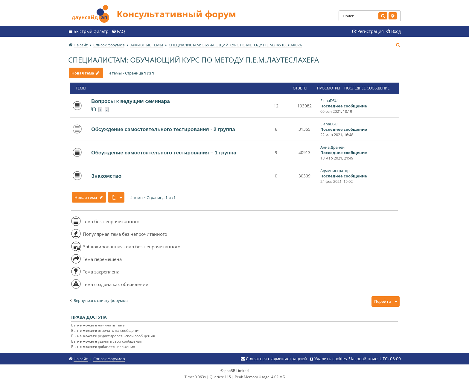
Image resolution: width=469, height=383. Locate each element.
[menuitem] (118, 31)
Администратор (335, 170)
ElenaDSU (328, 100)
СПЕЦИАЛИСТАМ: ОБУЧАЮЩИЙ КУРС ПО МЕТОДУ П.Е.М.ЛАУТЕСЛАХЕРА (193, 60)
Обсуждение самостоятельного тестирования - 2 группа (163, 129)
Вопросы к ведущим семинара (130, 101)
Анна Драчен (332, 147)
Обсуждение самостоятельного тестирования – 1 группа (163, 153)
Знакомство (106, 176)
